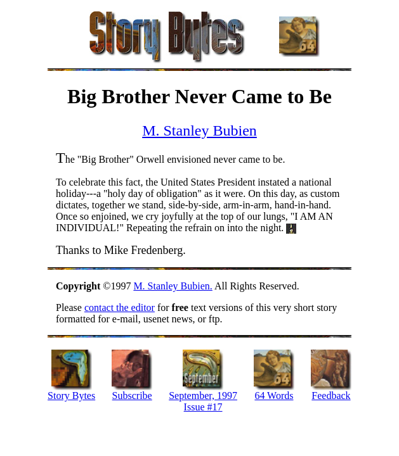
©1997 (94, 286)
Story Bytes (71, 395)
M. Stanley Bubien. (172, 286)
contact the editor (119, 307)
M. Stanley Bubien (199, 130)
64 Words (273, 395)
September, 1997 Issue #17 (203, 401)
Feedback (330, 395)
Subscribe (132, 395)
